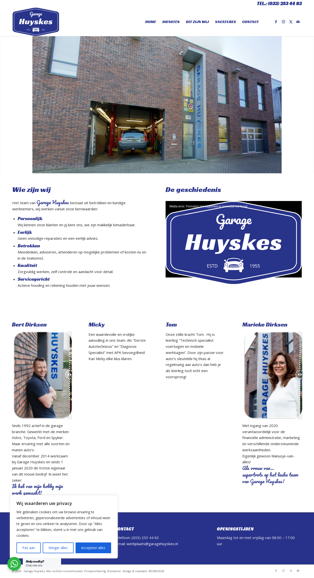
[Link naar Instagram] (283, 21)
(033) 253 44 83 (285, 3)
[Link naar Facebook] (276, 21)
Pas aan (28, 547)
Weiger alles (58, 547)
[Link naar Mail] (298, 21)
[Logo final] (35, 21)
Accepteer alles (93, 547)
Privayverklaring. (95, 571)
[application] (234, 239)
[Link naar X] (290, 21)
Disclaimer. (114, 571)
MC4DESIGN (156, 571)
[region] (64, 526)
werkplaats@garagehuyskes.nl (152, 543)
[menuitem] (150, 21)
